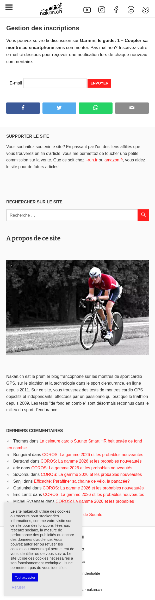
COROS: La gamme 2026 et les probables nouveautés (92, 454)
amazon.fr (113, 160)
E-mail (16, 83)
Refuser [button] (18, 587)
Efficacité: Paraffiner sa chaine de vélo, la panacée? (82, 481)
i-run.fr (91, 160)
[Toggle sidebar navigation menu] (8, 7)
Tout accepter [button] (25, 577)
